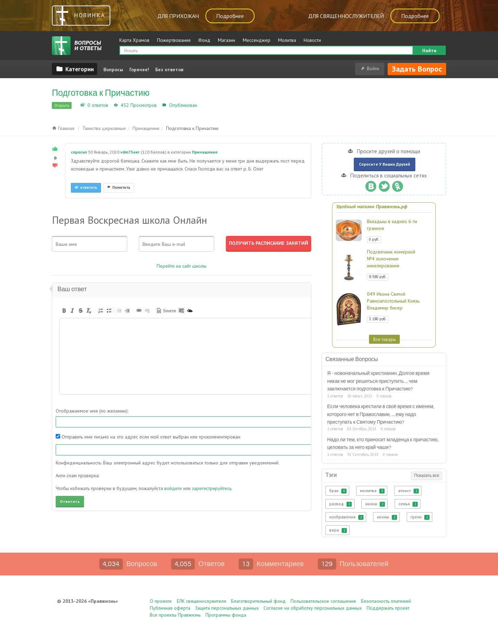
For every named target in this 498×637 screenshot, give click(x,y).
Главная (63, 128)
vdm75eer (130, 152)
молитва (372, 490)
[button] (64, 310)
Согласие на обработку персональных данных (313, 608)
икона (375, 504)
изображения (346, 517)
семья (408, 504)
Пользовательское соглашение (323, 601)
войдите (173, 488)
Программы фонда (225, 615)
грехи (420, 517)
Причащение (213, 105)
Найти (429, 50)
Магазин (226, 40)
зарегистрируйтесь (211, 488)
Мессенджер (256, 40)
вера (338, 530)
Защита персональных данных (227, 608)
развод (340, 504)
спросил (79, 152)
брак (338, 490)
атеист (408, 490)
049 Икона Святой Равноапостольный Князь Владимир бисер (393, 301)
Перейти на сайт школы (181, 266)
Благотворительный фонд (258, 601)
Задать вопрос (417, 69)
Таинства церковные (104, 128)
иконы (387, 517)
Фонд (204, 40)
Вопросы (113, 69)
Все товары (384, 339)
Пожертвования (174, 40)
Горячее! (139, 69)
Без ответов (169, 69)
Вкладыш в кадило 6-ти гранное (392, 224)
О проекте (161, 601)
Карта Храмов (134, 40)
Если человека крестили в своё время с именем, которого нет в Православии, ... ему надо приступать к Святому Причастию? (380, 414)
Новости (312, 40)
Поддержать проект (388, 608)
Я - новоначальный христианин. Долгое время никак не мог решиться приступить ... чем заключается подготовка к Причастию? (378, 381)
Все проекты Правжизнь (175, 615)
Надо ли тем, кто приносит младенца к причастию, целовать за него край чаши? (383, 443)
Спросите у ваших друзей (384, 164)
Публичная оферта (170, 608)
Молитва (287, 40)
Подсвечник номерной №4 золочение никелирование (391, 259)
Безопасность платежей (386, 601)
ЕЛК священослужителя (201, 601)
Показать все (426, 475)
